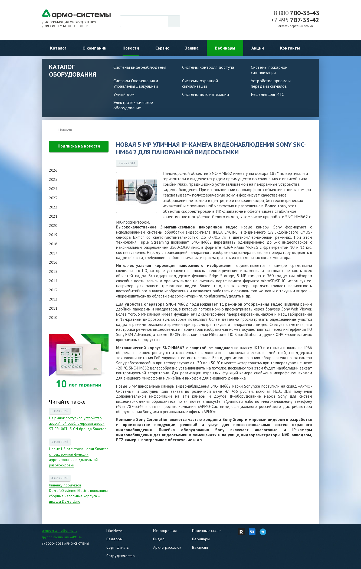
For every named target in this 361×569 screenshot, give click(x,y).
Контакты (290, 48)
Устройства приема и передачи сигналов (271, 83)
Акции (257, 48)
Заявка (192, 48)
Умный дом (123, 94)
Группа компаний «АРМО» (62, 537)
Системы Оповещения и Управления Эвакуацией (135, 83)
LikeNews (114, 530)
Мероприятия (165, 530)
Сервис (162, 48)
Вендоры (114, 539)
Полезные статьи (206, 530)
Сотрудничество (120, 555)
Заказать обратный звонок (295, 26)
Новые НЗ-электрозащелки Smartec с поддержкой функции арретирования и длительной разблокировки (78, 456)
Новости (131, 48)
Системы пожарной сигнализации (269, 69)
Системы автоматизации (205, 94)
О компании (94, 48)
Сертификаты (118, 547)
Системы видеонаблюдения (139, 67)
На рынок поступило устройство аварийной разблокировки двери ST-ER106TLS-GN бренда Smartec (77, 423)
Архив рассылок (167, 547)
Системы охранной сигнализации (200, 83)
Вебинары (225, 48)
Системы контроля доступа (208, 67)
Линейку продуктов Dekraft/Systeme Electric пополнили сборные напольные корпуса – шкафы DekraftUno (78, 493)
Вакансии (200, 547)
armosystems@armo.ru (59, 530)
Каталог (58, 48)
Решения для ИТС (267, 94)
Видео (159, 539)
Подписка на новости (79, 146)
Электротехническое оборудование (133, 105)
